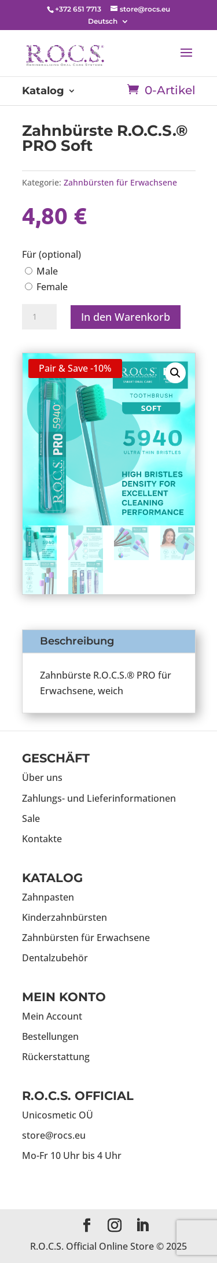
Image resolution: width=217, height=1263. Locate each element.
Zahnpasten (48, 897)
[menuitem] (108, 21)
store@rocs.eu (54, 1135)
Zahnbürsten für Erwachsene (120, 182)
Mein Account (52, 1016)
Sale (31, 818)
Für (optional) (51, 254)
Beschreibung (77, 641)
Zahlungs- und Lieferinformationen (99, 798)
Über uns (42, 777)
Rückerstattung (56, 1056)
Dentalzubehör (55, 957)
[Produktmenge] (39, 316)
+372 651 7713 (78, 9)
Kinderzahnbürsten (64, 917)
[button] (175, 372)
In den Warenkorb (125, 317)
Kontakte (42, 838)
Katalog (43, 92)
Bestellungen (50, 1036)
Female (46, 286)
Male (41, 271)
